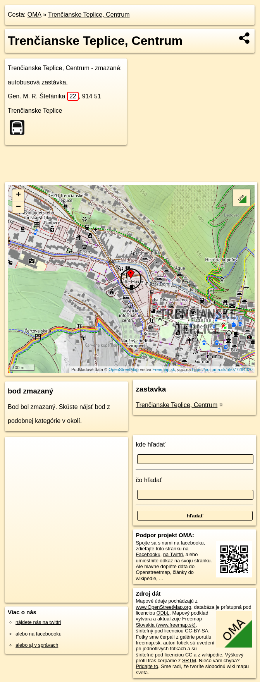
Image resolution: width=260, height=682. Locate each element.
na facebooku (189, 543)
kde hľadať (150, 444)
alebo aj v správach (36, 645)
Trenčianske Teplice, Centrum (89, 14)
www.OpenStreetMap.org (163, 607)
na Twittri (173, 554)
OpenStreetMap (123, 369)
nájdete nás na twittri (38, 622)
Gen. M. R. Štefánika (43, 96)
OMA (34, 14)
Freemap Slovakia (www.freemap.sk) (169, 621)
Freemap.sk (163, 369)
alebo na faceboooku (38, 634)
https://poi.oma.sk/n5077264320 (222, 369)
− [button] (18, 207)
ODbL (163, 613)
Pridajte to (147, 666)
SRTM (189, 660)
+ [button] (18, 195)
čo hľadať (149, 480)
